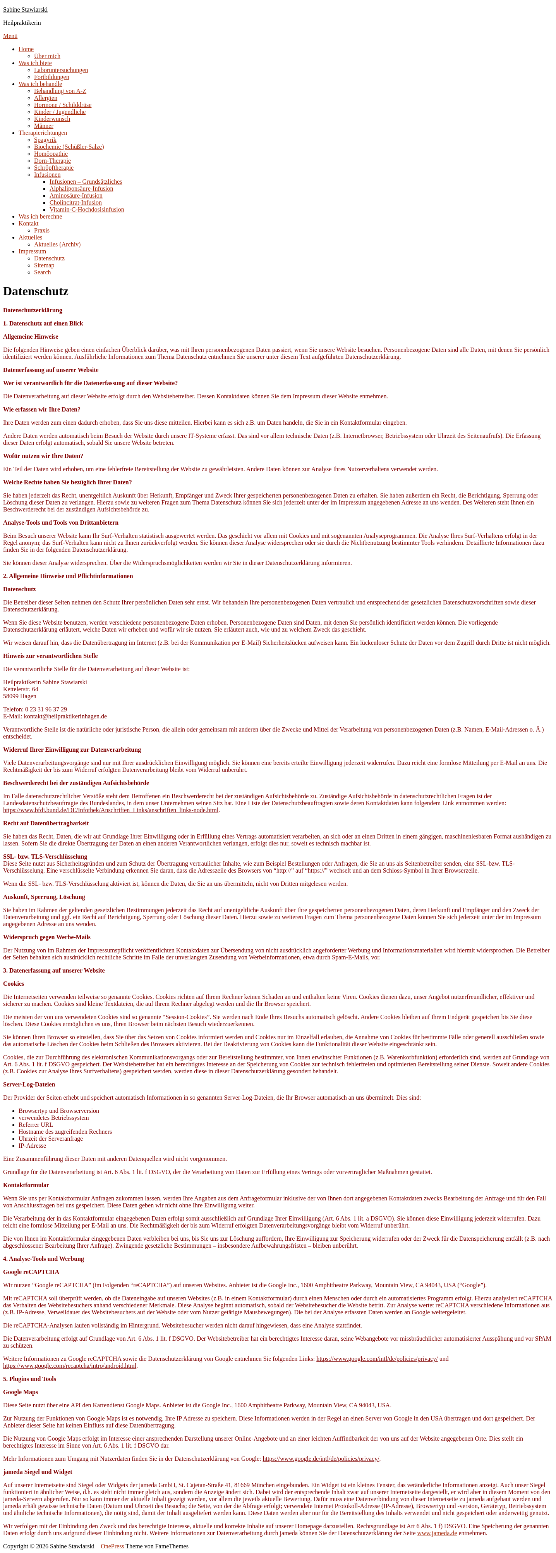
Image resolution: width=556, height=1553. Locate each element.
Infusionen (47, 174)
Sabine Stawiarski (25, 9)
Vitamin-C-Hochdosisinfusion (87, 209)
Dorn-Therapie (52, 160)
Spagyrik (45, 139)
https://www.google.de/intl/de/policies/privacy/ (321, 1458)
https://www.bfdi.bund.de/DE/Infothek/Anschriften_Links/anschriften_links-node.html (110, 810)
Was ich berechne (40, 216)
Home (26, 49)
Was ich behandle (40, 84)
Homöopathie (51, 153)
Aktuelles (30, 237)
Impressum (32, 251)
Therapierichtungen (43, 132)
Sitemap (44, 265)
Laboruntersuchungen (61, 70)
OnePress (112, 1546)
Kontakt (29, 223)
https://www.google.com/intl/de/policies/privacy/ (377, 1358)
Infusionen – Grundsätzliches (86, 181)
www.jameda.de (437, 1533)
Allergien (45, 98)
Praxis (42, 230)
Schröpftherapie (54, 167)
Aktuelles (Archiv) (57, 244)
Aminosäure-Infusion (76, 195)
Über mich (47, 56)
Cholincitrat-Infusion (76, 202)
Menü (10, 36)
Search (42, 272)
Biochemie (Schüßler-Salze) (69, 146)
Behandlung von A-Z (60, 91)
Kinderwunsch (52, 118)
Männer (43, 125)
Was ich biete (35, 63)
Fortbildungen (51, 77)
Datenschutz (49, 258)
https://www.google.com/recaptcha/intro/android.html (69, 1365)
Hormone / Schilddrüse (62, 105)
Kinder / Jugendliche (60, 111)
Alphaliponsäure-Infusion (81, 188)
